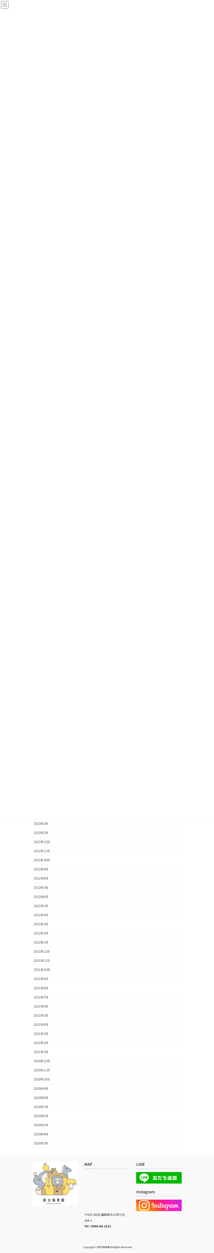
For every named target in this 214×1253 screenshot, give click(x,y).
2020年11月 (42, 1070)
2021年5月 (41, 1015)
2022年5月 (41, 906)
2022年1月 (41, 942)
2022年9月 (41, 869)
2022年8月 (41, 878)
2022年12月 (42, 842)
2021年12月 (42, 951)
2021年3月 (41, 1033)
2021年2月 (41, 1043)
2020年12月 (42, 1061)
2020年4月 (41, 1134)
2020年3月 (41, 1143)
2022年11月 (42, 851)
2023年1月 (41, 832)
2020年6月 (41, 1116)
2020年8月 (41, 1097)
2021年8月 (41, 988)
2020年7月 (41, 1107)
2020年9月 (41, 1088)
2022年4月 (41, 915)
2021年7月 (41, 997)
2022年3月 (41, 924)
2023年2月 (41, 823)
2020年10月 (42, 1079)
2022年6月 (41, 897)
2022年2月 (41, 933)
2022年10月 (42, 860)
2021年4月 (41, 1024)
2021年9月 (41, 979)
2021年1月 (41, 1052)
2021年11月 (42, 960)
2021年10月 (42, 969)
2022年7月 (41, 887)
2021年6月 (41, 1006)
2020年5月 (41, 1125)
